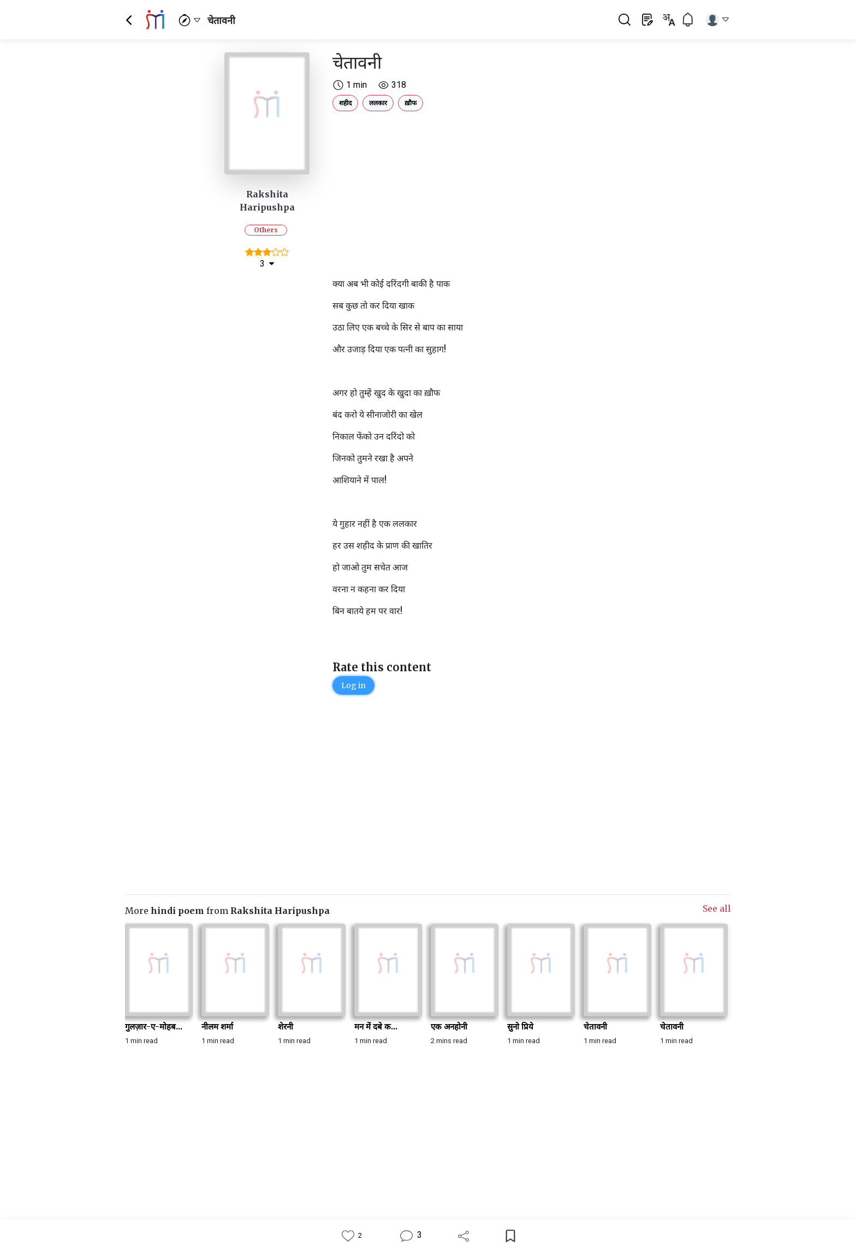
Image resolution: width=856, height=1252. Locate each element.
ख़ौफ (410, 103)
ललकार (378, 103)
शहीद (345, 103)
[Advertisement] (479, 192)
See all (717, 908)
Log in (353, 685)
